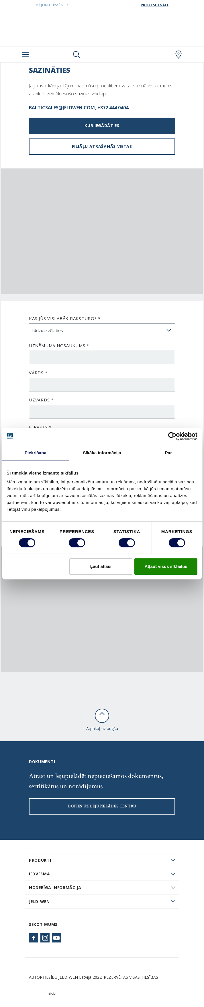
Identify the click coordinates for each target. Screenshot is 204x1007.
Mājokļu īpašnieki (53, 5)
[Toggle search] (76, 55)
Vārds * (38, 372)
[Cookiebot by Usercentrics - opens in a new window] (172, 436)
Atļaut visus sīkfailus (166, 566)
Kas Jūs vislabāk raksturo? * (65, 318)
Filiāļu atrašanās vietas (102, 146)
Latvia (44, 994)
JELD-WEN (39, 901)
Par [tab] (168, 452)
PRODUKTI (40, 860)
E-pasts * (40, 427)
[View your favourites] (127, 55)
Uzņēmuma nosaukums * (59, 345)
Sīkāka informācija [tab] (102, 452)
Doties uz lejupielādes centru (102, 806)
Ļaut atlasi (100, 566)
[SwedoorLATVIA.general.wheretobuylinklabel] (178, 55)
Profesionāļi (154, 5)
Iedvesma (39, 874)
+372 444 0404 (112, 107)
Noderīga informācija (55, 887)
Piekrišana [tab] (35, 452)
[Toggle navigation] (25, 55)
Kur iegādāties (102, 125)
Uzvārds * (41, 400)
